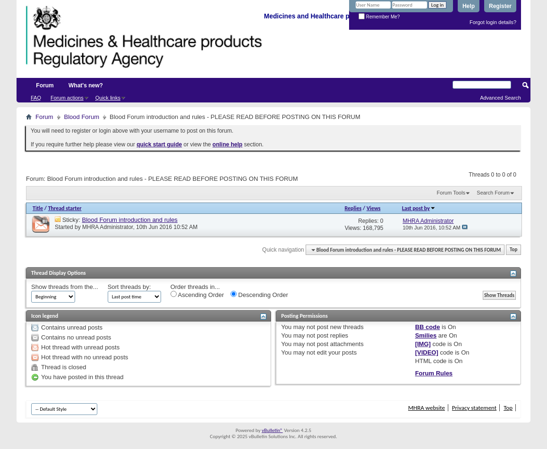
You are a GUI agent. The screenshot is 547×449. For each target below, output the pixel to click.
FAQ (36, 98)
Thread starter (65, 208)
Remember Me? (379, 16)
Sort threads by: (129, 286)
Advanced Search (500, 98)
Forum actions (67, 98)
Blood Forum (81, 116)
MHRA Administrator (107, 227)
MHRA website (426, 407)
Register (500, 6)
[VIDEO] (426, 352)
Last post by (419, 208)
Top (513, 250)
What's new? (85, 85)
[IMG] (423, 343)
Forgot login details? (493, 22)
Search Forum (493, 192)
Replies (353, 208)
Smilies (426, 335)
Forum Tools (451, 192)
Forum (44, 85)
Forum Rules (434, 373)
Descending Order (259, 294)
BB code (427, 326)
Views (374, 208)
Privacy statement (474, 407)
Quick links (107, 98)
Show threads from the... (64, 286)
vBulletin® (272, 430)
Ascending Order (197, 294)
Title (38, 208)
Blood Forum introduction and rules (130, 219)
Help (468, 6)
